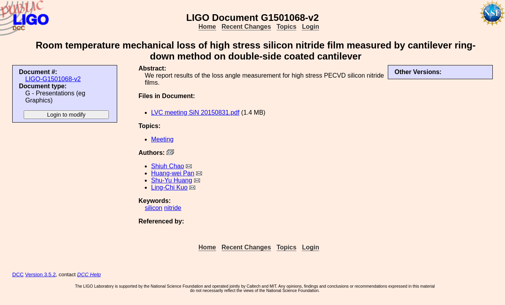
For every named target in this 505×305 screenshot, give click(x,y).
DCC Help (89, 274)
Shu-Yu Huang (171, 180)
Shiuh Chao (167, 166)
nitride (172, 208)
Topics (286, 26)
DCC (18, 274)
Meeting (162, 139)
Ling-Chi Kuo (169, 187)
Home (207, 26)
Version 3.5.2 (40, 274)
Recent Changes (246, 26)
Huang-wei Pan (172, 173)
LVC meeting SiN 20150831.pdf (195, 112)
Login (310, 26)
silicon (153, 208)
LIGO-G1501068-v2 (53, 79)
